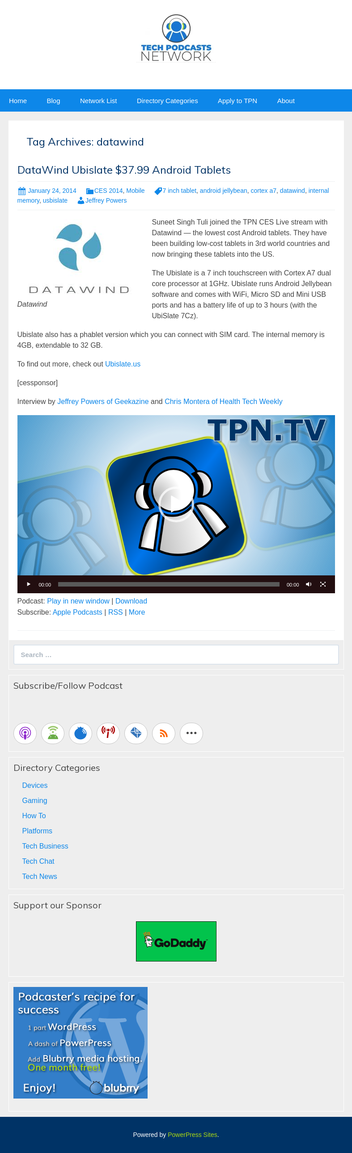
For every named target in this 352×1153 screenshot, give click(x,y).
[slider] (169, 584)
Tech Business (45, 846)
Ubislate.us (122, 364)
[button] (176, 504)
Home (18, 100)
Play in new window (78, 601)
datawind (292, 190)
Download (131, 601)
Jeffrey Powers (106, 200)
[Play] (29, 584)
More (137, 612)
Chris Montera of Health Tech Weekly (224, 401)
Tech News (39, 876)
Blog (53, 100)
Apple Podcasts (77, 612)
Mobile (135, 190)
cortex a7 (263, 190)
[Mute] (309, 584)
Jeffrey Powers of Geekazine (102, 401)
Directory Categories (167, 100)
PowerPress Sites (192, 1134)
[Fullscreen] (323, 584)
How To (34, 816)
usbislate (55, 200)
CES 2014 (108, 190)
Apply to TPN (237, 100)
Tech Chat (38, 861)
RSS (115, 612)
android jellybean (223, 190)
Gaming (34, 800)
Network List (98, 100)
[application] (176, 504)
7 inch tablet (180, 190)
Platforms (37, 831)
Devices (35, 785)
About (286, 100)
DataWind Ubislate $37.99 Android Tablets (124, 169)
